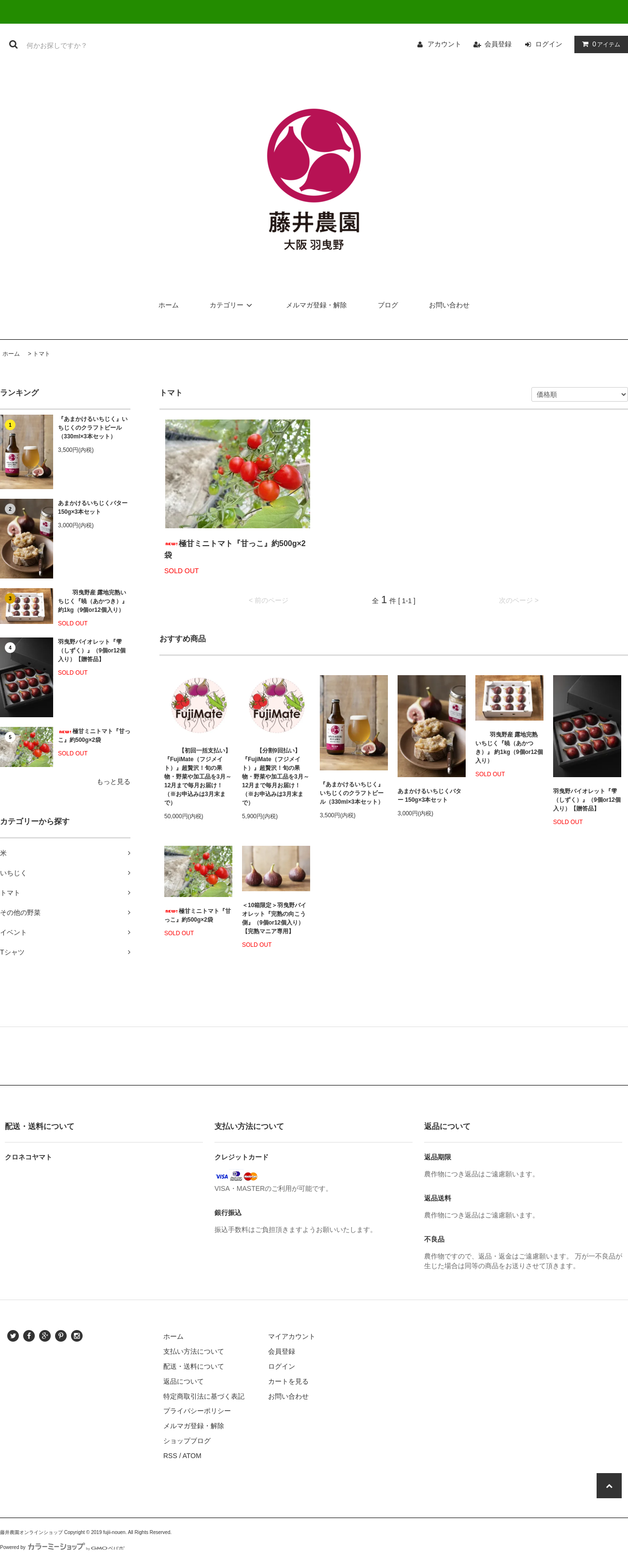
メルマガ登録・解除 (316, 305)
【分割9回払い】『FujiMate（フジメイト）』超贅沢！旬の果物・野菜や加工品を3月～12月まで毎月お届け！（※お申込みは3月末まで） (275, 776)
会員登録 (498, 44)
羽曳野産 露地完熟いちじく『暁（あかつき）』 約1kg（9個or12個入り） (93, 601)
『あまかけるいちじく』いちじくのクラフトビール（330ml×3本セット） (93, 428)
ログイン (548, 44)
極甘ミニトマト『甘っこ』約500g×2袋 (94, 735)
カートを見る (288, 1381)
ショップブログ (187, 1441)
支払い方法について (193, 1351)
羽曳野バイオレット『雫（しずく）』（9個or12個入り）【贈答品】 (92, 650)
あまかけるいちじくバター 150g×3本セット (93, 507)
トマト (41, 353)
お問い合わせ (449, 305)
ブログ (388, 305)
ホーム (168, 305)
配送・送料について (193, 1366)
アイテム (599, 44)
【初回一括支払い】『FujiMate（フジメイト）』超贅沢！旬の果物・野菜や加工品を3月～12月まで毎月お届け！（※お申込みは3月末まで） (197, 776)
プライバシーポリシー (197, 1411)
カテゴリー (232, 305)
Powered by (62, 1547)
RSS (170, 1456)
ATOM (192, 1456)
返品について (183, 1381)
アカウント (444, 44)
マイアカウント (291, 1336)
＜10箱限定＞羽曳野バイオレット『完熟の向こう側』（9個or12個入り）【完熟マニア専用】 (274, 918)
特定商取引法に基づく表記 (203, 1396)
